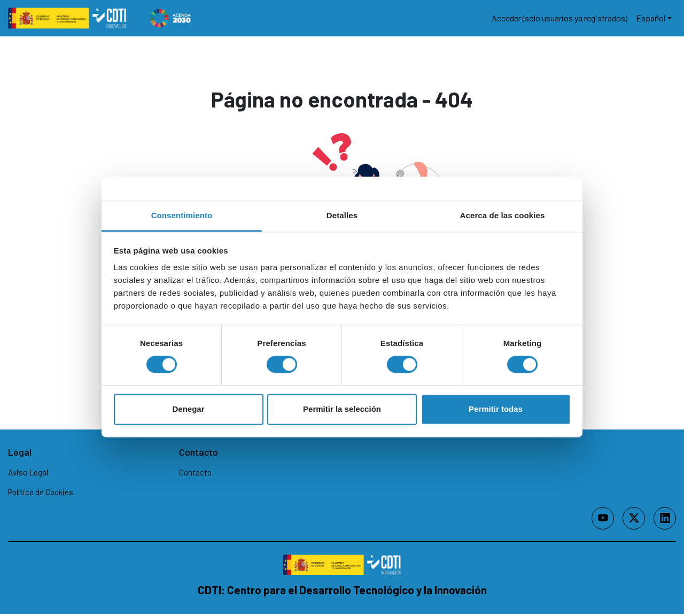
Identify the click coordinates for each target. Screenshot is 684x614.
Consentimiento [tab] (182, 215)
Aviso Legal (28, 472)
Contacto (195, 472)
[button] (654, 18)
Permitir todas (496, 408)
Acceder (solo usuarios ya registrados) (559, 18)
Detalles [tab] (342, 215)
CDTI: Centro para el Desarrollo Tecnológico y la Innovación (342, 589)
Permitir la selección (342, 408)
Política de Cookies (40, 492)
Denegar (188, 408)
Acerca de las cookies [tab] (502, 215)
